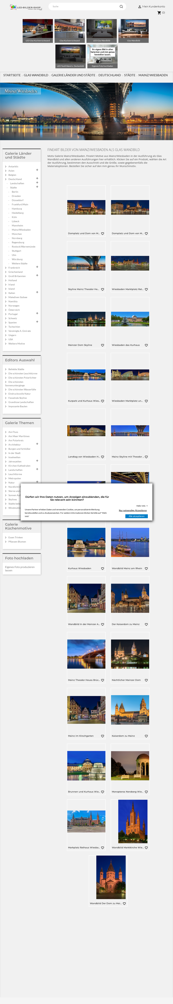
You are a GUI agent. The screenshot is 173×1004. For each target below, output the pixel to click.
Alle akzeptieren (136, 516)
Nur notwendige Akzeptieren (133, 510)
